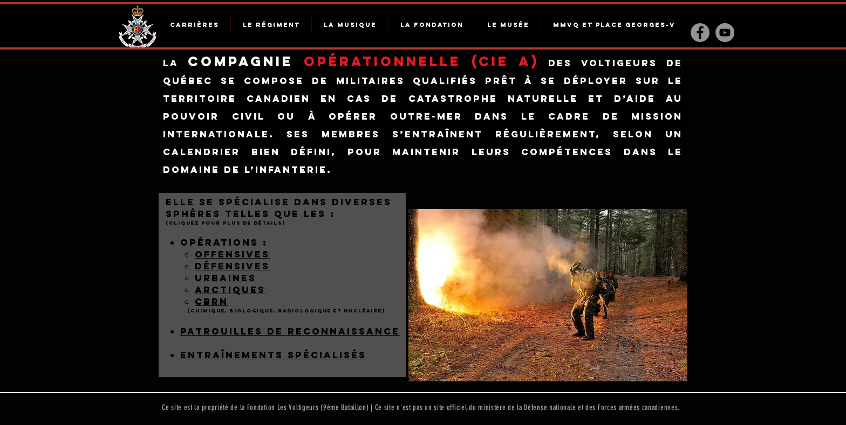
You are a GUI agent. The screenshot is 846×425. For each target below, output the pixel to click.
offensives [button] (232, 254)
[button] (232, 266)
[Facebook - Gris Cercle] (700, 32)
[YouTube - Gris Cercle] (724, 32)
